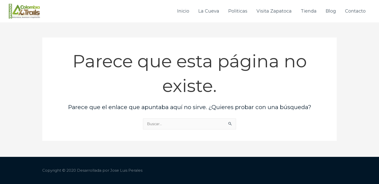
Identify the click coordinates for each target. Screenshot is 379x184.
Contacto (355, 11)
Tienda (309, 11)
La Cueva (208, 11)
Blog (331, 11)
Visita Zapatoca (274, 11)
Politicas (237, 11)
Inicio (183, 11)
